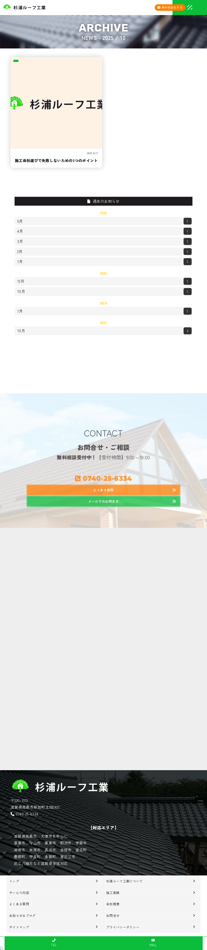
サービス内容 (19, 892)
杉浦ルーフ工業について (124, 881)
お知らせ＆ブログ (22, 915)
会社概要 (112, 904)
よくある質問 (19, 904)
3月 (104, 241)
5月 (104, 221)
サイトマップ (19, 927)
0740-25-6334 (27, 813)
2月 (104, 251)
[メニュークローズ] (183, 8)
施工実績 (112, 892)
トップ (14, 881)
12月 (104, 281)
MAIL (153, 943)
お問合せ (112, 915)
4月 (104, 231)
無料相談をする (170, 7)
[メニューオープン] (181, 6)
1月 (104, 261)
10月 (104, 291)
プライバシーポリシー (122, 927)
